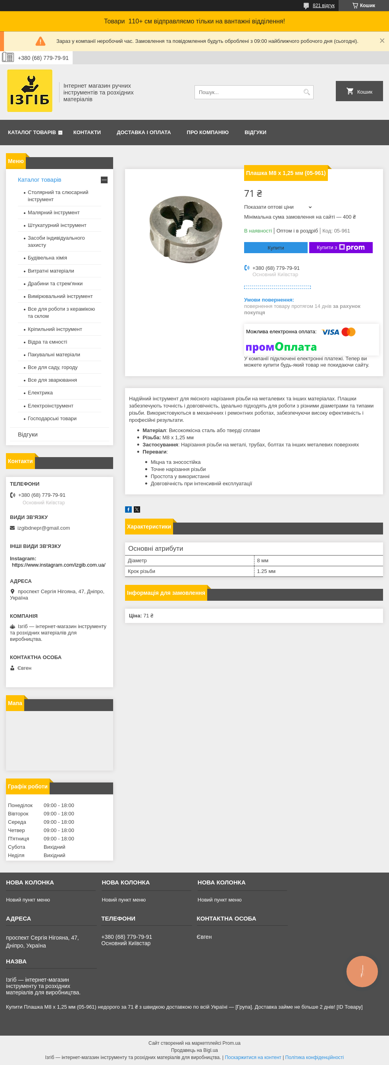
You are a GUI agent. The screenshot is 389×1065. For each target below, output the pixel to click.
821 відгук (324, 5)
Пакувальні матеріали (54, 355)
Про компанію (208, 132)
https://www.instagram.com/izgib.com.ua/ (59, 565)
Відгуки (255, 132)
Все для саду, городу (53, 367)
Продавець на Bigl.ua (194, 1050)
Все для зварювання (52, 380)
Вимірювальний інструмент (60, 296)
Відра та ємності (47, 342)
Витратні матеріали (51, 271)
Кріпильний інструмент (55, 329)
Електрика (40, 393)
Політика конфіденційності (314, 1057)
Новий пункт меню (28, 900)
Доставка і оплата (144, 132)
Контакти (87, 132)
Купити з (341, 247)
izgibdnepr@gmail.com (43, 528)
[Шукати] (307, 92)
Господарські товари (52, 418)
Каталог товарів (32, 132)
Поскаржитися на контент (253, 1057)
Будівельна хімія (47, 258)
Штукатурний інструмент (57, 225)
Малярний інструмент (54, 212)
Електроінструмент (50, 406)
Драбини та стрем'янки (55, 283)
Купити (276, 248)
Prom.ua (232, 1043)
